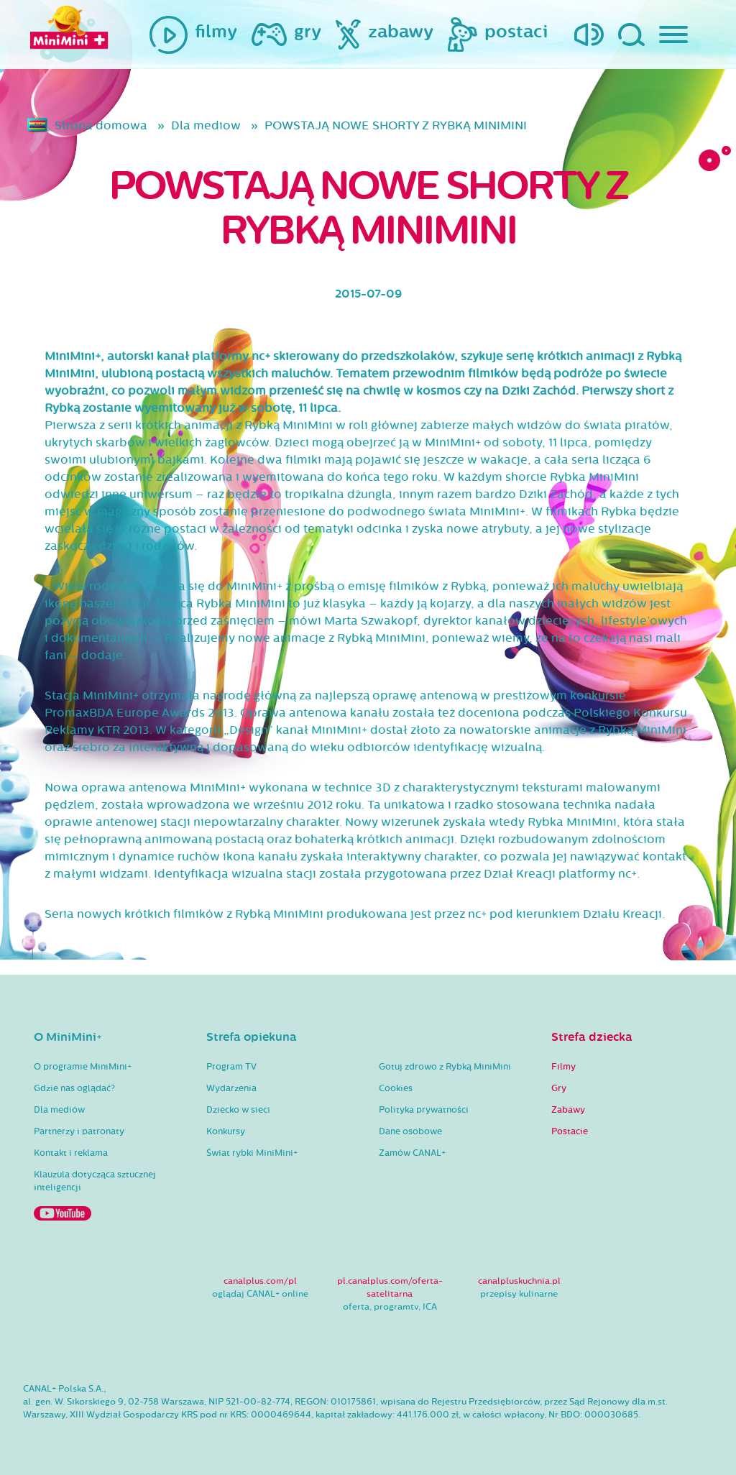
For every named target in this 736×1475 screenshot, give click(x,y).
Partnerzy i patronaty (79, 1131)
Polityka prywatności (424, 1110)
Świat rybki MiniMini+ (252, 1153)
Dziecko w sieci (238, 1110)
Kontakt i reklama (71, 1153)
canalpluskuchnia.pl (519, 1281)
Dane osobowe (410, 1131)
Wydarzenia (231, 1088)
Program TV (231, 1066)
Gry (558, 1088)
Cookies (396, 1088)
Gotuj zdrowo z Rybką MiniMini (445, 1066)
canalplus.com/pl (260, 1281)
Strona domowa (101, 125)
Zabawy (568, 1110)
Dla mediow (206, 125)
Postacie (569, 1131)
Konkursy (225, 1131)
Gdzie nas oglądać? (74, 1088)
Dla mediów (59, 1110)
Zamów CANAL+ (412, 1153)
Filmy (563, 1066)
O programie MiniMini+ (83, 1066)
